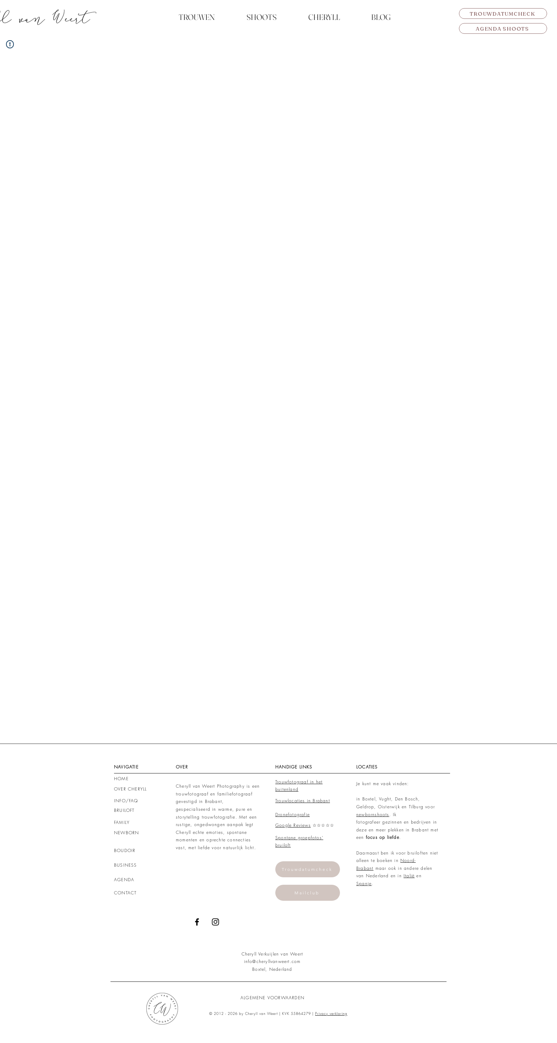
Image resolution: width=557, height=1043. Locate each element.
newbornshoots (372, 814)
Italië (409, 876)
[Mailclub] (307, 893)
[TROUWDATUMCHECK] (503, 13)
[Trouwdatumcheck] (307, 869)
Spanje (364, 883)
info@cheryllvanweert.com (272, 961)
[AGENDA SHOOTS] (503, 28)
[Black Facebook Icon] (197, 922)
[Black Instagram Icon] (215, 922)
